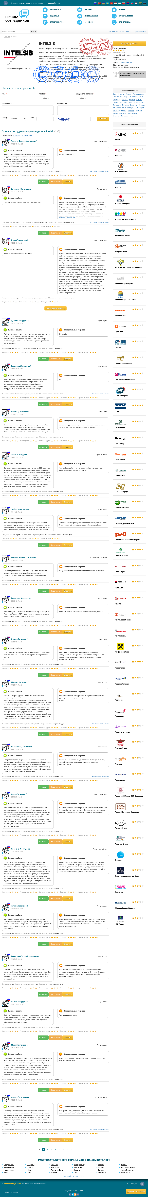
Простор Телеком (129, 681)
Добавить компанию (136, 1192)
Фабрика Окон (129, 248)
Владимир (127, 97)
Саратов (132, 102)
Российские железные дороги (129, 537)
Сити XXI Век (129, 472)
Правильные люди (129, 729)
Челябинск (116, 99)
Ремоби (129, 601)
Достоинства (7, 104)
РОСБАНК (129, 585)
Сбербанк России (129, 504)
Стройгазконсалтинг (129, 360)
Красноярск (78, 1167)
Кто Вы (42, 94)
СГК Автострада (129, 488)
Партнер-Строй (129, 841)
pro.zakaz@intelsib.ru (124, 62)
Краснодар (140, 102)
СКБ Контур (129, 440)
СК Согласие (129, 456)
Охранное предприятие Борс (129, 873)
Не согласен (55, 182)
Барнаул (142, 105)
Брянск (123, 110)
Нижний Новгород (128, 1167)
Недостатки (62, 104)
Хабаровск (102, 1172)
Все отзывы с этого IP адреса (100, 393)
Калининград (139, 108)
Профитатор (129, 665)
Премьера (129, 697)
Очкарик (129, 857)
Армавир (139, 110)
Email (31, 118)
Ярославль (117, 105)
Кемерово (122, 113)
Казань (134, 97)
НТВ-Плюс (129, 921)
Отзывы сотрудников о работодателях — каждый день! (35, 3)
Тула (29, 1172)
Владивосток (9, 1165)
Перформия (129, 777)
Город (3, 118)
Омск (125, 102)
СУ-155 (129, 344)
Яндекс (129, 136)
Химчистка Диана (129, 232)
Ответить (68, 182)
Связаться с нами (11, 1193)
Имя (3, 94)
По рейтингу (27, 136)
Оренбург (131, 110)
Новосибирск (117, 97)
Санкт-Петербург (119, 94)
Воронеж (132, 99)
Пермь (141, 97)
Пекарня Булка (129, 825)
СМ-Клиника (129, 424)
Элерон (129, 184)
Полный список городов (74, 1176)
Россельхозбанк (129, 553)
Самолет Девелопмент (129, 520)
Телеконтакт (129, 312)
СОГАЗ (129, 408)
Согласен (43, 182)
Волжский (124, 116)
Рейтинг (129, 32)
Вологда (130, 108)
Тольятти (125, 105)
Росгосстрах (129, 569)
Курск (124, 108)
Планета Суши (129, 745)
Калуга (30, 1167)
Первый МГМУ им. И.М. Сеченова (129, 793)
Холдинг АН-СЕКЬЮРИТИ (129, 216)
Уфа (120, 102)
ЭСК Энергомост (129, 168)
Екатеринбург (79, 1165)
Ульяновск (117, 108)
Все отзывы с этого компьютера (99, 171)
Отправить (103, 119)
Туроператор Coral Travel (129, 296)
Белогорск (133, 116)
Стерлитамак (132, 113)
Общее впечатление (84, 94)
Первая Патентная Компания (129, 809)
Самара (139, 99)
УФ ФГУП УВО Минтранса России (129, 264)
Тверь (6, 1172)
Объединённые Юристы (129, 905)
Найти (33, 32)
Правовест (129, 713)
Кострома (116, 110)
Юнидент (129, 152)
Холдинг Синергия (129, 200)
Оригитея (129, 889)
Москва (128, 94)
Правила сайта (140, 32)
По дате (16, 136)
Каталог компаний (116, 32)
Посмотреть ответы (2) (55, 308)
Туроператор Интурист (129, 280)
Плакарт (129, 761)
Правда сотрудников (12, 1184)
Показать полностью (67, 217)
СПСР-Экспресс (129, 392)
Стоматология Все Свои (129, 376)
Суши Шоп (129, 328)
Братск (115, 113)
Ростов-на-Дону (138, 94)
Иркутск (125, 99)
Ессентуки (116, 116)
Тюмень (54, 1172)
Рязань (115, 102)
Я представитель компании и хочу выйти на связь (132, 74)
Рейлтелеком (129, 633)
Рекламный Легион (129, 617)
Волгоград (133, 105)
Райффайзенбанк (129, 649)
